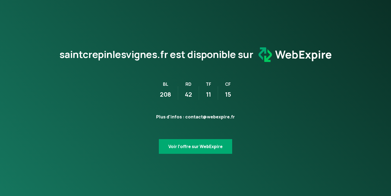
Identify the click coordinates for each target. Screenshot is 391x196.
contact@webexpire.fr (210, 117)
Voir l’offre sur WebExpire (195, 146)
